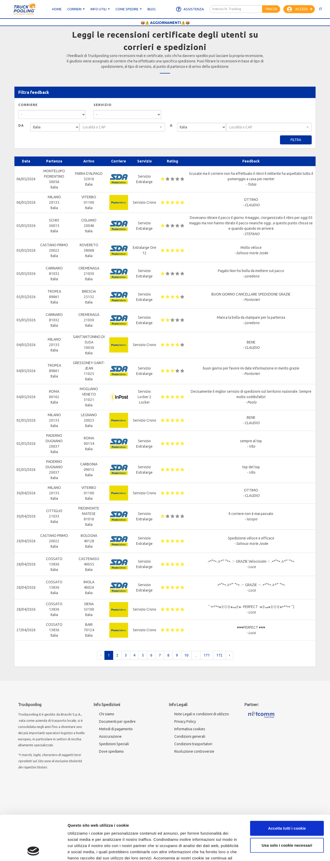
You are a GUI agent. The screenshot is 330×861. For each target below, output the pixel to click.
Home (57, 9)
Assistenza (190, 9)
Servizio (103, 104)
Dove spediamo (111, 751)
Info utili (100, 9)
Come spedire (129, 9)
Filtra (296, 140)
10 (186, 655)
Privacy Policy (185, 721)
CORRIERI (76, 9)
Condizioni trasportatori (193, 744)
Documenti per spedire (117, 721)
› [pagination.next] (229, 655)
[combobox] (122, 127)
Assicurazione (110, 736)
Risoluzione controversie (194, 751)
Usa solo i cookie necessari (287, 803)
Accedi (299, 9)
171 (207, 655)
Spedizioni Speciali (114, 744)
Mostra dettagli (81, 851)
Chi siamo (106, 714)
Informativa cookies (189, 729)
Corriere (28, 104)
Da (21, 125)
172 (219, 655)
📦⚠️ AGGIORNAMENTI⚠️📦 (165, 23)
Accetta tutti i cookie (287, 786)
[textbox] (121, 127)
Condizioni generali (189, 736)
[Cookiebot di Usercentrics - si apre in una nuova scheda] (33, 851)
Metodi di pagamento (116, 729)
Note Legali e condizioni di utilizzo (201, 714)
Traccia (271, 9)
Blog (151, 9)
